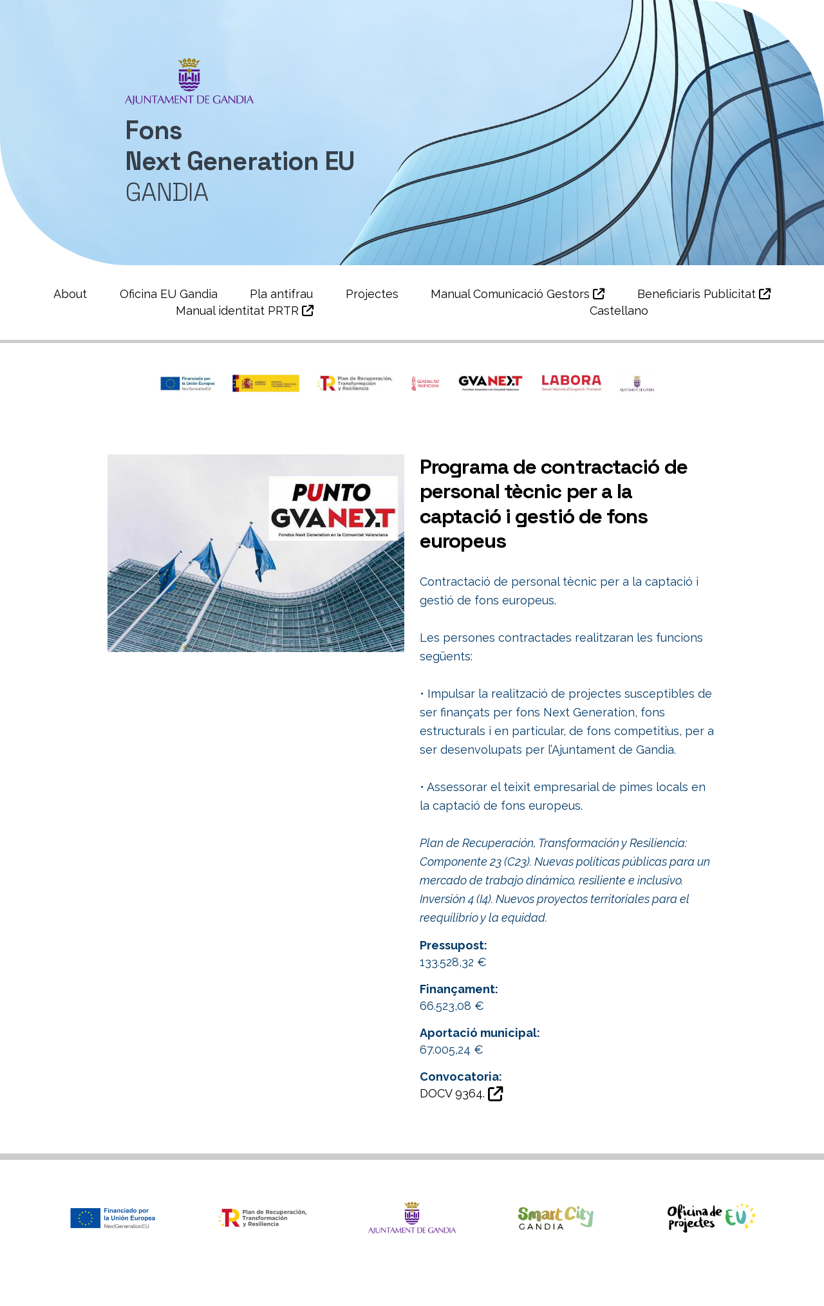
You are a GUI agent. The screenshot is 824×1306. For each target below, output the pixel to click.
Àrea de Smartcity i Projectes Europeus (347, 1289)
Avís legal (614, 1289)
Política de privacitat (522, 1289)
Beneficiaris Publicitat (704, 294)
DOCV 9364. (461, 1093)
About (70, 294)
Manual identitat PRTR (245, 310)
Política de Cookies (705, 1289)
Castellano (619, 310)
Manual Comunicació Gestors (517, 294)
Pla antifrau (281, 294)
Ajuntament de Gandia (169, 1289)
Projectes (372, 294)
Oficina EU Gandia (169, 294)
